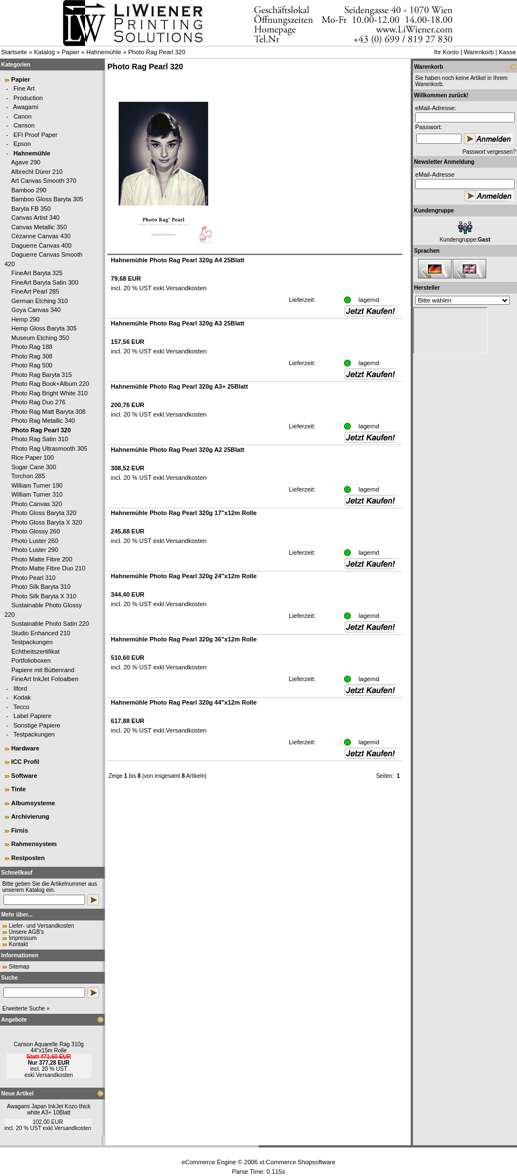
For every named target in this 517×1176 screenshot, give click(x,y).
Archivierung (30, 816)
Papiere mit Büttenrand (42, 670)
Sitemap (19, 967)
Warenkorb (479, 52)
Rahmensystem (34, 843)
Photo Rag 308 (31, 356)
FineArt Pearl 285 (35, 291)
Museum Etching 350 (40, 337)
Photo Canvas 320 (36, 503)
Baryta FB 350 (30, 208)
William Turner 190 (37, 485)
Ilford (20, 688)
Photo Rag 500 (31, 365)
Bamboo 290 (28, 190)
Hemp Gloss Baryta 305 (44, 328)
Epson (22, 143)
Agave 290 (26, 162)
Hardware (25, 748)
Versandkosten (54, 1075)
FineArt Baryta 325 (37, 273)
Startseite (14, 52)
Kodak (22, 697)
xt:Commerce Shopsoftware (298, 1162)
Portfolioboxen (30, 660)
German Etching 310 (39, 300)
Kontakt (18, 944)
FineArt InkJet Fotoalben (44, 679)
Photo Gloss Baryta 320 (43, 512)
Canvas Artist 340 (35, 217)
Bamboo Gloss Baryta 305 (47, 199)
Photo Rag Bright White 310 (49, 393)
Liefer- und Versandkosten (41, 926)
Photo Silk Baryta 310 (40, 586)
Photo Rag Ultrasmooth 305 (49, 448)
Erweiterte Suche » (26, 1008)
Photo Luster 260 (34, 540)
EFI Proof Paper (35, 134)
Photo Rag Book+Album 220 (50, 383)
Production (28, 98)
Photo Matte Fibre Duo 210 (48, 568)
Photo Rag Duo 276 (38, 402)
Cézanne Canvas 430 (40, 236)
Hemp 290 (25, 319)
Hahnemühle (103, 52)
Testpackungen (32, 642)
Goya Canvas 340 (35, 309)
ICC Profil (25, 761)
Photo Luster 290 (34, 549)
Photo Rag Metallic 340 (43, 420)
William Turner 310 (37, 494)
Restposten (28, 857)
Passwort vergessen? (489, 152)
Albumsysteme (33, 803)
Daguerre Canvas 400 (41, 245)
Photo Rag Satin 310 (39, 439)
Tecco (21, 706)
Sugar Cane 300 (33, 467)
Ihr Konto (446, 52)
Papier (70, 52)
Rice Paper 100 (32, 457)
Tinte (18, 789)
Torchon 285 (28, 476)
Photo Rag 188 (31, 346)
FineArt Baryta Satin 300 (44, 282)
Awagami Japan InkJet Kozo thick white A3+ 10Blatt (48, 1109)
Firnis (19, 830)
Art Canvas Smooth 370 (44, 180)
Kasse (507, 52)
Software (24, 775)
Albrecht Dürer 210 (37, 171)
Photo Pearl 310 (33, 577)
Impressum (22, 938)
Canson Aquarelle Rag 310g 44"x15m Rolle (48, 1047)
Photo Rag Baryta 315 (41, 374)
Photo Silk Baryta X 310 (43, 596)
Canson (24, 125)
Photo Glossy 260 (35, 531)
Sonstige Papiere (36, 725)
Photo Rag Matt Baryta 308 (48, 411)
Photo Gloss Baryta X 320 (46, 522)
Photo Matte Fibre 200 (41, 559)
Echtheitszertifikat (35, 651)
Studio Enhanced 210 (40, 633)
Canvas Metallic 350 (39, 227)
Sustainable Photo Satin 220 (50, 623)
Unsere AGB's (26, 932)
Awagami (25, 106)
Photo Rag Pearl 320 (156, 52)
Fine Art (24, 88)
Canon (22, 116)
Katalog (44, 52)
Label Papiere (32, 715)
